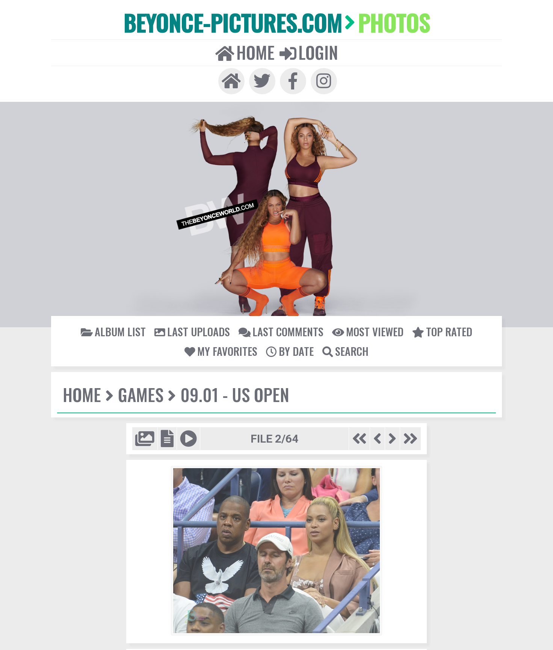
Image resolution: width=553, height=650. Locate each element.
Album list (113, 331)
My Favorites (220, 351)
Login (309, 52)
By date (290, 351)
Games (140, 394)
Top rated (442, 331)
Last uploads (192, 331)
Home (245, 52)
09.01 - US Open (234, 394)
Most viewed (367, 331)
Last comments (281, 331)
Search (345, 351)
